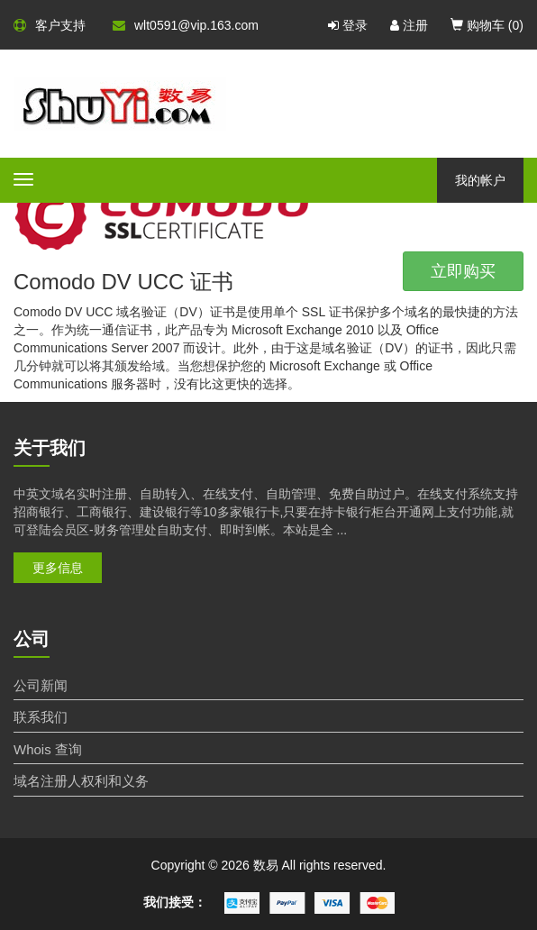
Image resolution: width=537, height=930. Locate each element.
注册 (409, 25)
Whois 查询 (48, 749)
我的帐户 (480, 180)
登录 (348, 25)
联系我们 (41, 717)
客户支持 (50, 25)
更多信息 (57, 568)
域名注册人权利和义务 (81, 781)
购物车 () (487, 25)
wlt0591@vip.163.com (186, 25)
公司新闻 (41, 685)
